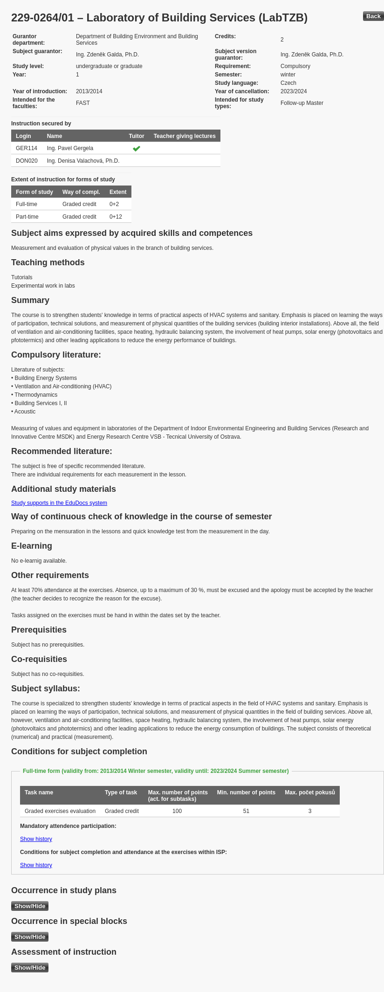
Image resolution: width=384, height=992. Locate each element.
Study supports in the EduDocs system (59, 503)
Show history (36, 839)
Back (373, 16)
